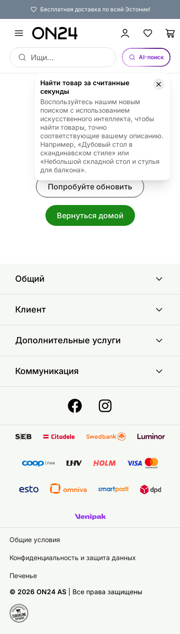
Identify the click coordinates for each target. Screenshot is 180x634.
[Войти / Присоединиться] (125, 33)
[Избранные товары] (147, 33)
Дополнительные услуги (90, 340)
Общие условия (34, 540)
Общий (90, 279)
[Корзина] (170, 33)
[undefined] (18, 33)
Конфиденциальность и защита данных (72, 558)
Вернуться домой (90, 215)
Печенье (23, 575)
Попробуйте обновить (90, 186)
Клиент (90, 309)
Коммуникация (90, 371)
